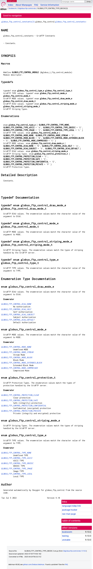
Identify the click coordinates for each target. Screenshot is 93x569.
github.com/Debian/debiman (34, 564)
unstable (66, 540)
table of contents (71, 520)
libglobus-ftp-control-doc (27, 8)
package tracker (69, 510)
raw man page (69, 514)
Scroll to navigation (12, 15)
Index (10, 5)
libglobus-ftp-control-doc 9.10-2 (74, 551)
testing (65, 536)
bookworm (13, 8)
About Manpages (24, 5)
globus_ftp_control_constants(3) (18, 22)
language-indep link (71, 506)
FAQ (36, 5)
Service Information (49, 5)
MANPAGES (12, 1)
